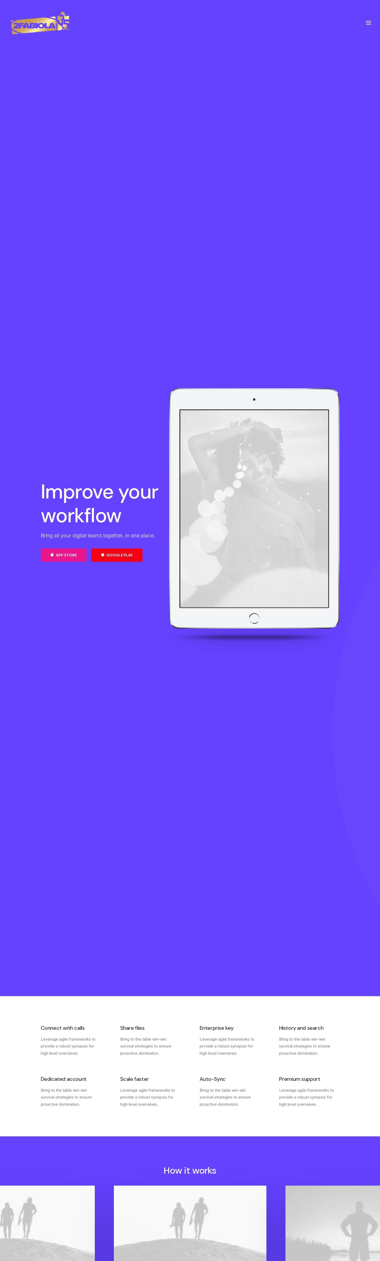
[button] (190, 846)
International (131, 1187)
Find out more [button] (190, 938)
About (126, 1166)
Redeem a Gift (292, 1187)
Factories (128, 1173)
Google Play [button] (117, 241)
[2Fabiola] (40, 23)
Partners (207, 1180)
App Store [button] (64, 241)
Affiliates (208, 1187)
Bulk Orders (210, 1194)
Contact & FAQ (214, 1166)
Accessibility (132, 1194)
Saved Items (290, 1173)
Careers (127, 1180)
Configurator (211, 1173)
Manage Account (294, 1166)
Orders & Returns (295, 1180)
